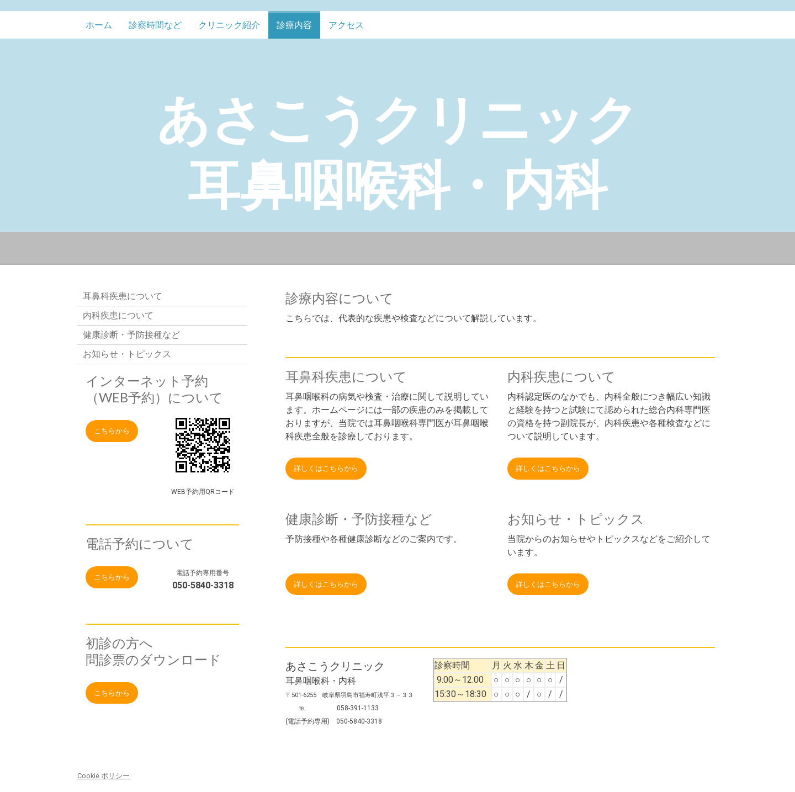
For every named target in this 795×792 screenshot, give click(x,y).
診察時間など (155, 25)
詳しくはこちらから (326, 468)
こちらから (112, 431)
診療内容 (294, 25)
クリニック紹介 (229, 25)
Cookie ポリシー (103, 776)
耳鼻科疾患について (122, 296)
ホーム (99, 25)
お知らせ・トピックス (127, 354)
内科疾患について (118, 315)
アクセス (346, 25)
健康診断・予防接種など (131, 334)
